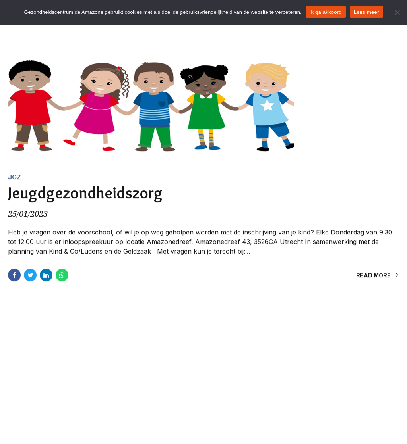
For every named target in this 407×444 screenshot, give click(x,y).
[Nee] (397, 12)
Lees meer (366, 12)
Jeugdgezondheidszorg (85, 193)
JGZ (14, 177)
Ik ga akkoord (326, 12)
